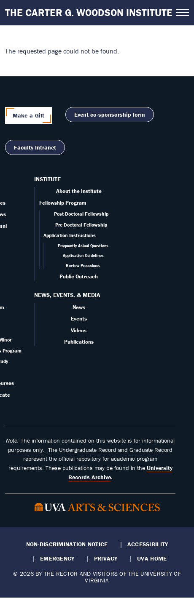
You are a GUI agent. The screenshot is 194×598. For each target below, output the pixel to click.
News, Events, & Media (67, 295)
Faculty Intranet (35, 147)
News (79, 307)
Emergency (57, 558)
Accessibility (147, 544)
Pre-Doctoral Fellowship (81, 225)
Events (79, 318)
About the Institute (79, 191)
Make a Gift (29, 115)
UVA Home (152, 558)
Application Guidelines (83, 255)
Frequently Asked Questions (83, 245)
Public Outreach (78, 276)
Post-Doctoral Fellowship (81, 214)
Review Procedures (83, 265)
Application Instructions (69, 235)
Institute (47, 179)
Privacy (106, 558)
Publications (79, 341)
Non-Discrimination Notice (67, 544)
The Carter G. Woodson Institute (88, 12)
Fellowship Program (62, 202)
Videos (78, 330)
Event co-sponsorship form (109, 114)
